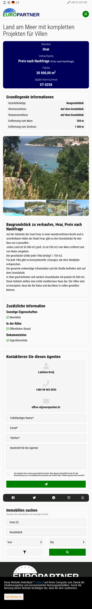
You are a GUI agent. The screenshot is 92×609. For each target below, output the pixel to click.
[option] (14, 208)
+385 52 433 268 (77, 2)
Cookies (38, 582)
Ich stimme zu (14, 596)
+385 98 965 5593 (46, 389)
